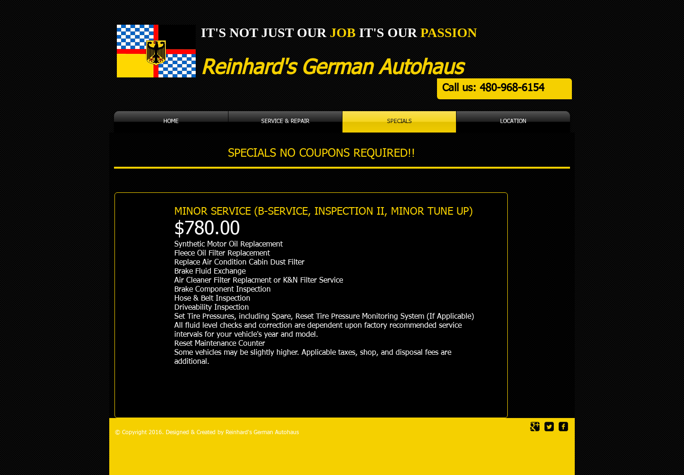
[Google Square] (535, 426)
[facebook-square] (563, 426)
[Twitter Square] (549, 426)
